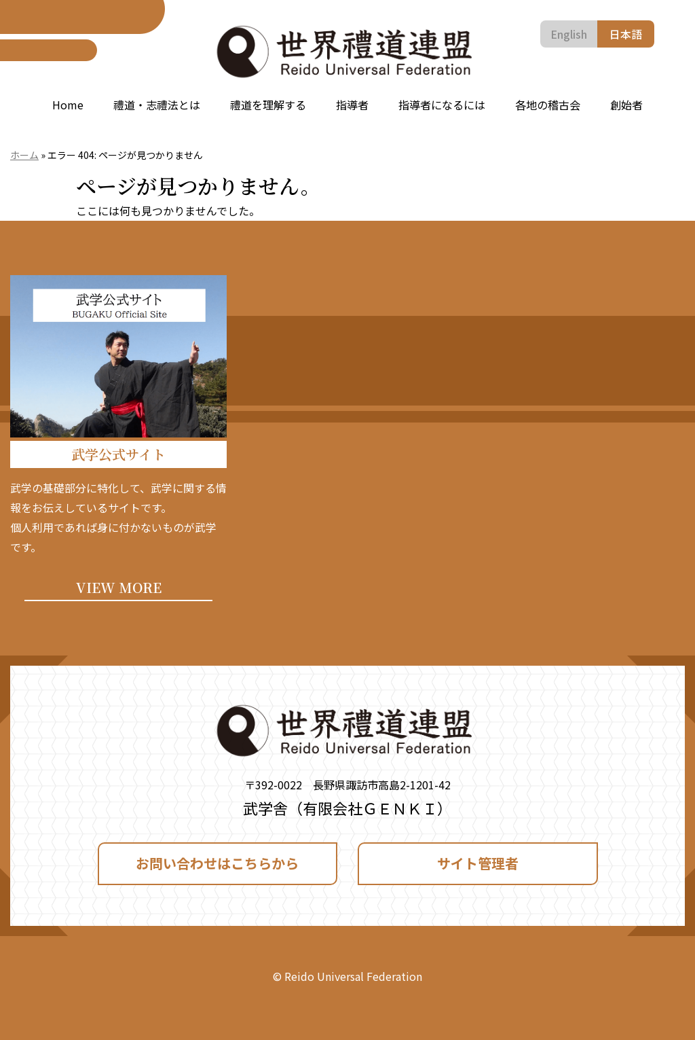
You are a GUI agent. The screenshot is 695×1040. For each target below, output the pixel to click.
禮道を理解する (268, 104)
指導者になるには (441, 104)
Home (67, 104)
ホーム (24, 155)
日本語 (625, 34)
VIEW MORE (119, 587)
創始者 (626, 104)
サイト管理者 (478, 863)
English (568, 34)
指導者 (352, 104)
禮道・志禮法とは (156, 104)
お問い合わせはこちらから (217, 863)
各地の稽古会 (547, 104)
